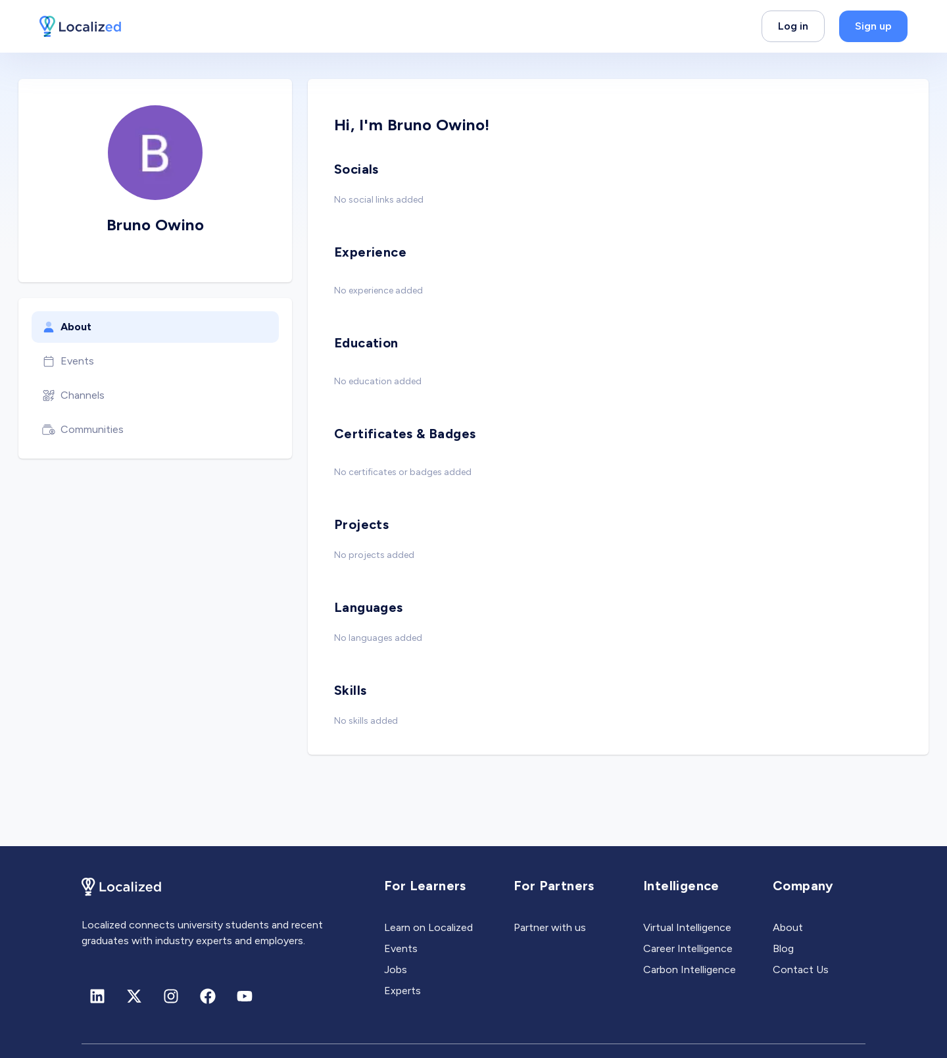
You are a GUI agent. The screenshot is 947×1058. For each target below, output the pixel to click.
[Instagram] (171, 996)
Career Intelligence (688, 948)
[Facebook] (208, 996)
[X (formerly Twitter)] (134, 996)
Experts (402, 990)
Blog (783, 948)
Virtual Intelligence (687, 927)
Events (68, 361)
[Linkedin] (97, 996)
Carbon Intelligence (689, 969)
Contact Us (801, 969)
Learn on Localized (428, 927)
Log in (793, 26)
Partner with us (550, 927)
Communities (83, 429)
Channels (73, 395)
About (66, 327)
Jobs (395, 969)
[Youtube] (244, 996)
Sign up (873, 26)
